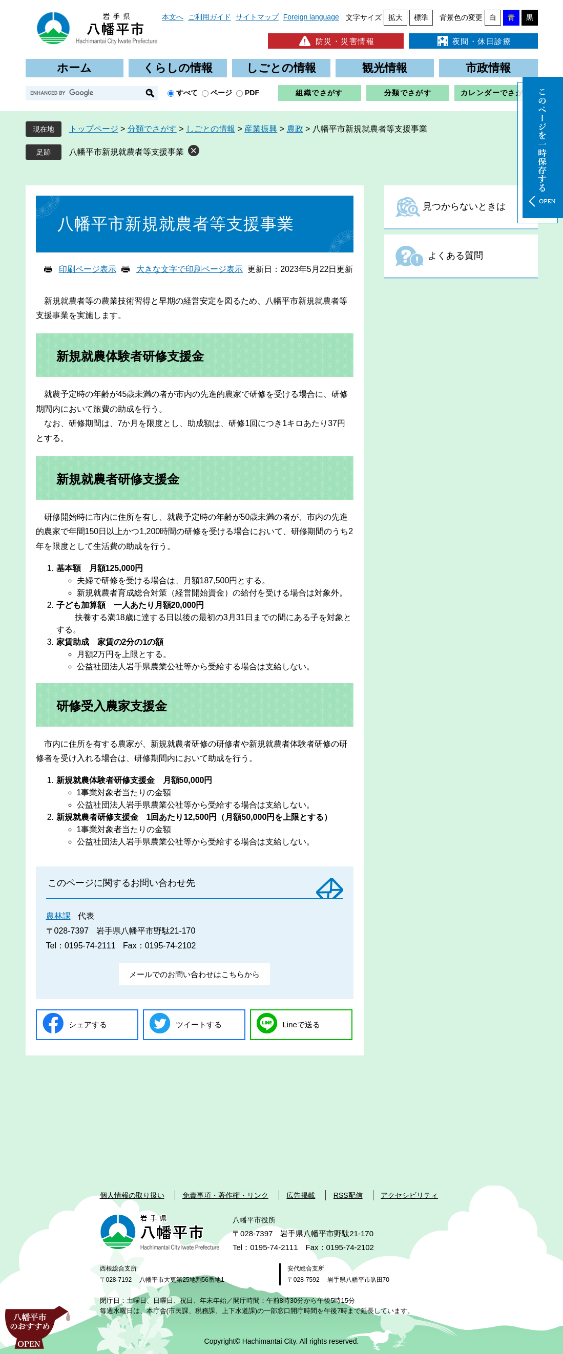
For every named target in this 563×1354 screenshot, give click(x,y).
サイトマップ (257, 17)
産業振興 (260, 128)
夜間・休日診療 (473, 41)
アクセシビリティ (409, 1195)
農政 (295, 128)
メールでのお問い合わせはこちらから (194, 974)
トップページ (93, 128)
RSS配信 (348, 1195)
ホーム (74, 67)
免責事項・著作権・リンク (225, 1195)
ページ (221, 93)
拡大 (395, 17)
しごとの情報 (281, 67)
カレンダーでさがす (496, 93)
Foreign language (311, 17)
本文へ (172, 17)
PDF (252, 93)
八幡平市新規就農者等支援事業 (126, 151)
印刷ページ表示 (87, 269)
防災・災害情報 (336, 41)
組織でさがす (319, 93)
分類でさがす (407, 93)
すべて (187, 93)
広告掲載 (300, 1195)
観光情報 (384, 67)
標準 (421, 17)
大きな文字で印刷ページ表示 (189, 269)
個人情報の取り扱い (132, 1195)
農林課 (58, 916)
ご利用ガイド (209, 17)
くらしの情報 (178, 67)
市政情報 (488, 67)
